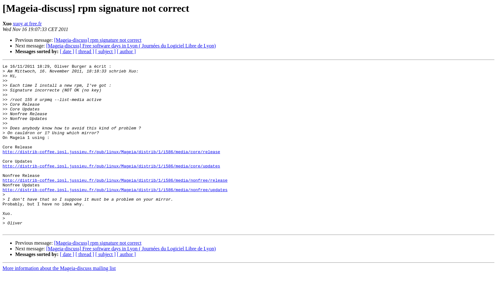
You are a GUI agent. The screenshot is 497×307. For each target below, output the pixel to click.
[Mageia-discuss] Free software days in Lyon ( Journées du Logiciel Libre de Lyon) (131, 45)
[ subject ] (105, 51)
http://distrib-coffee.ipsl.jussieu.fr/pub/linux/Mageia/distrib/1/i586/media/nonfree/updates (115, 215)
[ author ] (126, 51)
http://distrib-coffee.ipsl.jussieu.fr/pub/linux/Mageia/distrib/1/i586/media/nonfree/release (115, 204)
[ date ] (67, 51)
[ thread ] (84, 51)
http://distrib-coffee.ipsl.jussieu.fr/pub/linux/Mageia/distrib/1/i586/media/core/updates (111, 187)
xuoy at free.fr (27, 23)
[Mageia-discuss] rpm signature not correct (97, 40)
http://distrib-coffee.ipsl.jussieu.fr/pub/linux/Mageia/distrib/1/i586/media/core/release (111, 169)
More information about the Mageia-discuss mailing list (59, 301)
